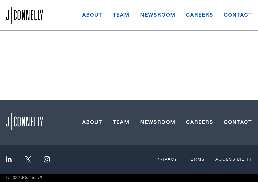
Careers (199, 15)
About (92, 15)
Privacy (166, 159)
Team (121, 15)
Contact (238, 15)
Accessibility (233, 159)
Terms (196, 159)
